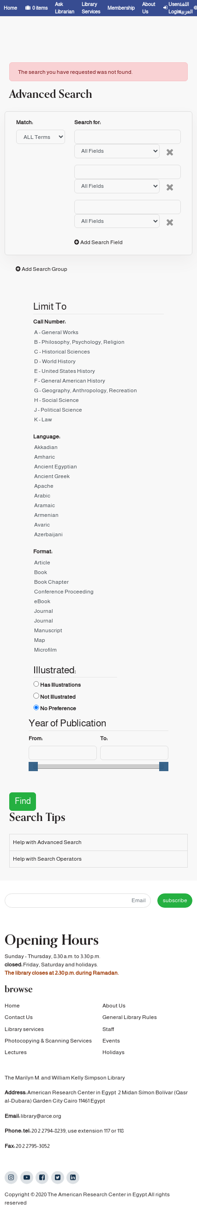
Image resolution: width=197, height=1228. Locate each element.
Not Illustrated (58, 697)
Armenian (98, 516)
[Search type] (117, 151)
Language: (46, 436)
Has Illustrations (60, 685)
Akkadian (98, 449)
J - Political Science (98, 411)
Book (98, 574)
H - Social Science (98, 402)
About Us (113, 1007)
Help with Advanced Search (47, 842)
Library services (24, 1030)
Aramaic (98, 507)
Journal (98, 612)
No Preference (58, 708)
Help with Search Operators (47, 859)
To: (103, 738)
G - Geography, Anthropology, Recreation (98, 392)
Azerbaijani (98, 536)
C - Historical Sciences (98, 353)
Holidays (113, 1053)
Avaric (98, 526)
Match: (25, 122)
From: (35, 738)
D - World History (98, 363)
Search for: (87, 122)
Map (98, 642)
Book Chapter (98, 583)
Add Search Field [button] (101, 242)
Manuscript (98, 632)
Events (111, 1042)
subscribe (175, 900)
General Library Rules (129, 1018)
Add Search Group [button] (44, 269)
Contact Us (19, 1018)
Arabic (98, 497)
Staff (108, 1030)
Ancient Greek (98, 478)
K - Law (98, 421)
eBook (98, 603)
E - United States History (98, 372)
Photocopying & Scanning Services (48, 1042)
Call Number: (49, 321)
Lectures (16, 1053)
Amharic (98, 458)
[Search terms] (127, 137)
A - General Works (98, 334)
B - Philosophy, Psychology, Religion (98, 343)
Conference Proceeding (98, 593)
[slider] (33, 766)
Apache (98, 487)
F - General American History (98, 382)
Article (98, 564)
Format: (42, 551)
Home (12, 1007)
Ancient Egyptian (98, 468)
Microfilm (98, 651)
